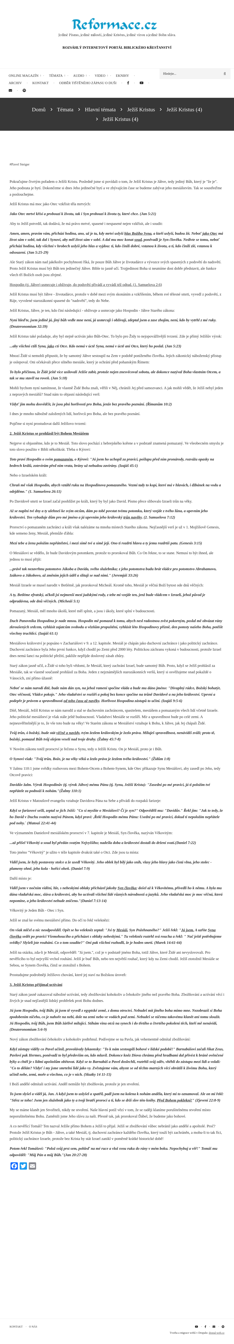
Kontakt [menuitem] (40, 83)
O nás (33, 1326)
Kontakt (16, 1326)
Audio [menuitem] (78, 75)
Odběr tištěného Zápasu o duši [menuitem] (88, 83)
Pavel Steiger (20, 164)
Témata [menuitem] (56, 75)
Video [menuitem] (100, 75)
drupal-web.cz (216, 1332)
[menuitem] (128, 83)
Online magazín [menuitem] (23, 75)
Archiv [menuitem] (15, 83)
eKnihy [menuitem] (122, 75)
